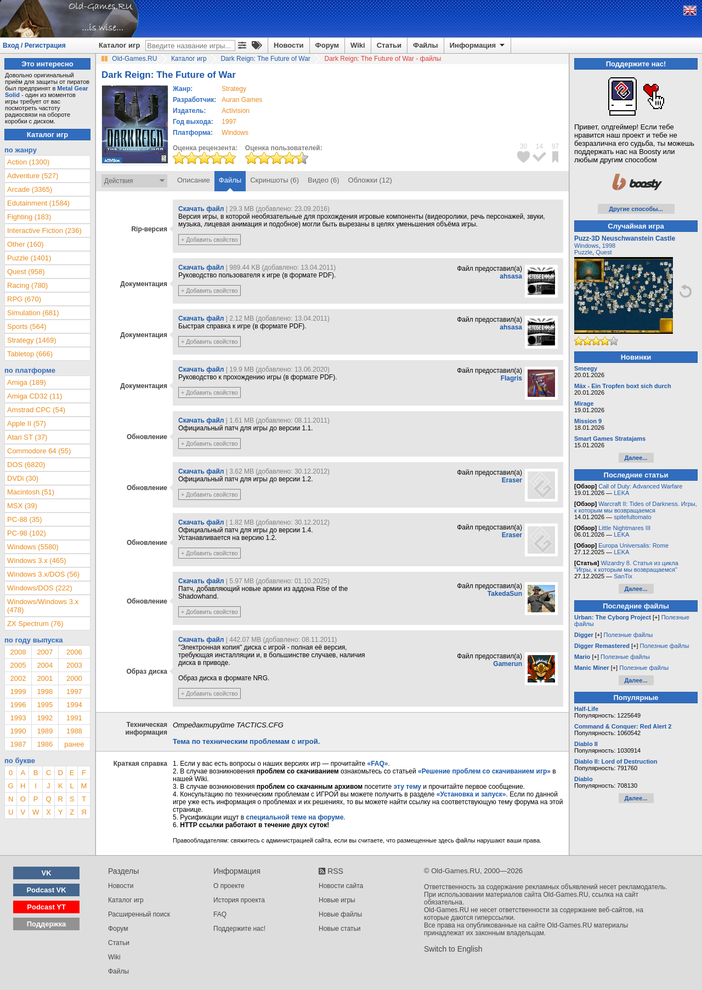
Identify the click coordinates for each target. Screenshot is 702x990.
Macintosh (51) (30, 492)
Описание (193, 180)
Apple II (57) (26, 423)
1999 (18, 691)
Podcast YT (46, 907)
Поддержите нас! (239, 928)
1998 (45, 691)
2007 (45, 652)
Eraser (512, 480)
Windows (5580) (33, 547)
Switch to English (453, 949)
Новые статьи (340, 928)
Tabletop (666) (30, 354)
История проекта (239, 900)
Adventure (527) (32, 176)
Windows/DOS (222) (39, 588)
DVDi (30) (22, 478)
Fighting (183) (29, 217)
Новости (289, 45)
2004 (45, 665)
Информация (478, 45)
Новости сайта (341, 886)
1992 (45, 718)
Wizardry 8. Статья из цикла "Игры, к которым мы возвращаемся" (626, 566)
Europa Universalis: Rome (633, 545)
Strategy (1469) (31, 340)
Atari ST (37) (27, 437)
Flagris (511, 378)
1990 (18, 731)
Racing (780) (27, 285)
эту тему (407, 786)
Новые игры (337, 900)
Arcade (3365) (29, 189)
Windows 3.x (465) (36, 560)
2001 (45, 678)
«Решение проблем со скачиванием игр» (484, 771)
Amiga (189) (26, 382)
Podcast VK (46, 890)
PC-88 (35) (24, 519)
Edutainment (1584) (38, 203)
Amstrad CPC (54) (36, 410)
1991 (74, 718)
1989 (45, 731)
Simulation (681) (33, 313)
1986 (45, 744)
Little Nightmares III (624, 528)
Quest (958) (26, 272)
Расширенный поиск (139, 914)
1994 (74, 705)
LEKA (621, 493)
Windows (586, 245)
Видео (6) (323, 180)
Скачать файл (201, 209)
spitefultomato (632, 517)
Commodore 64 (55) (39, 451)
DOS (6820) (26, 464)
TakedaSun (505, 594)
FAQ (220, 914)
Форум (327, 45)
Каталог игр (119, 45)
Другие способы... (636, 209)
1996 (18, 705)
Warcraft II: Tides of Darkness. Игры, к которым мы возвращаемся (635, 507)
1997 (229, 122)
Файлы (425, 45)
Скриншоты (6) (274, 180)
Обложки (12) (370, 180)
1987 (18, 744)
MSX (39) (22, 506)
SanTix (623, 576)
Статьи (389, 45)
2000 (74, 678)
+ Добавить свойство (209, 239)
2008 (18, 652)
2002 (18, 678)
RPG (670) (24, 299)
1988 (74, 731)
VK (47, 873)
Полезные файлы (628, 634)
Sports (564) (27, 326)
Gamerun (507, 664)
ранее (74, 744)
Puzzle (583, 252)
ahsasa (511, 276)
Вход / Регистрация (34, 45)
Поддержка (46, 924)
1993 (18, 718)
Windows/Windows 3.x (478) (42, 606)
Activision (236, 111)
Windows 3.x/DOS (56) (43, 574)
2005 (18, 665)
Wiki (357, 45)
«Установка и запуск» (471, 794)
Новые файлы (340, 914)
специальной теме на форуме (295, 817)
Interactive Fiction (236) (44, 230)
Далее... (635, 457)
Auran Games (242, 100)
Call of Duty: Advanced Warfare (640, 486)
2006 (74, 652)
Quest (604, 252)
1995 (45, 705)
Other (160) (25, 244)
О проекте (229, 886)
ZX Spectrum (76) (35, 623)
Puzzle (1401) (29, 258)
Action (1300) (28, 162)
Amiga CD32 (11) (34, 396)
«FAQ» (377, 763)
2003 (74, 665)
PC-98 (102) (26, 533)
